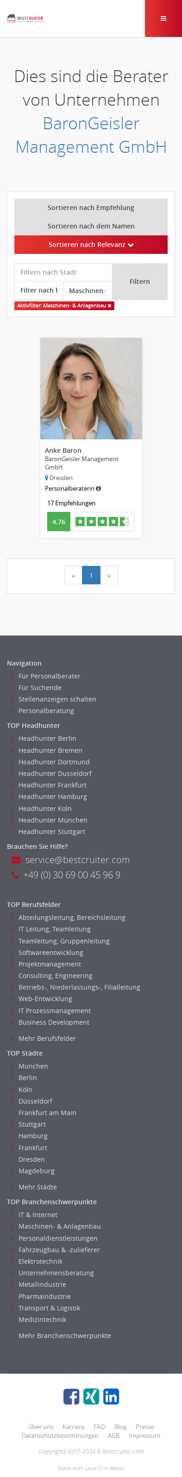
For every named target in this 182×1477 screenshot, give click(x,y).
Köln (22, 1089)
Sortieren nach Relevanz (91, 244)
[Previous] (73, 575)
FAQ (99, 1427)
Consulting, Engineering (52, 975)
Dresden (28, 1159)
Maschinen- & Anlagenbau (56, 1226)
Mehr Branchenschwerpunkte (61, 1335)
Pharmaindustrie (41, 1296)
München (30, 1066)
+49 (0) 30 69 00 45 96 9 (66, 875)
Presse (145, 1427)
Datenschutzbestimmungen (60, 1435)
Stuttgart (29, 1124)
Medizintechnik (39, 1319)
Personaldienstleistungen (55, 1238)
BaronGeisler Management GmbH (91, 135)
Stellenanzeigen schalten (54, 699)
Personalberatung (43, 710)
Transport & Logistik (46, 1307)
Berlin (24, 1077)
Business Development (50, 1022)
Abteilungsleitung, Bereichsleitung (69, 917)
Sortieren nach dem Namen (91, 226)
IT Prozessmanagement (51, 1010)
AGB (113, 1435)
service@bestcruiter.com (71, 859)
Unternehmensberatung (53, 1272)
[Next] (109, 575)
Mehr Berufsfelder (44, 1038)
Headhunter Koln (42, 808)
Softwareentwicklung (47, 952)
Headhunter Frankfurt (49, 785)
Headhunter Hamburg (49, 796)
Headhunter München (50, 820)
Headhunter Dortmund (51, 761)
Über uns (40, 1427)
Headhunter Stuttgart (48, 831)
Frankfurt (29, 1147)
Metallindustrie (39, 1284)
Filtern (140, 281)
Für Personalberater (46, 676)
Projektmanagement (46, 964)
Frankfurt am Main (44, 1112)
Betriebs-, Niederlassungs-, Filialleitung (76, 987)
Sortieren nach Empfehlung (91, 207)
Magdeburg (33, 1170)
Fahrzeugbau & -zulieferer (56, 1249)
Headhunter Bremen (47, 750)
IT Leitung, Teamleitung (51, 929)
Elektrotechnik (37, 1261)
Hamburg (30, 1135)
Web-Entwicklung (42, 998)
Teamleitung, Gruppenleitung (61, 941)
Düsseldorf (32, 1101)
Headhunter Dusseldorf (52, 773)
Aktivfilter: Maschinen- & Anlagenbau (64, 305)
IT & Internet (34, 1214)
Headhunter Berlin (44, 738)
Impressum (144, 1435)
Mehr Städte (34, 1187)
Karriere (73, 1427)
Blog (120, 1427)
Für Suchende (37, 687)
